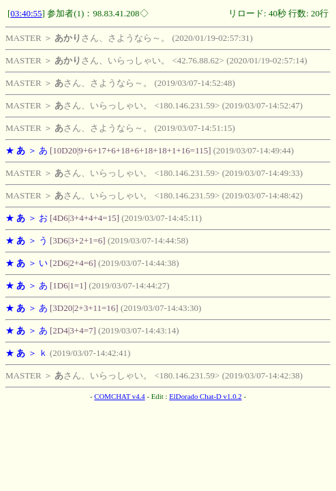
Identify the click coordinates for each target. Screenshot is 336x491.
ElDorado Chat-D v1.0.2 (205, 396)
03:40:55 (26, 13)
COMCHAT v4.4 (119, 396)
